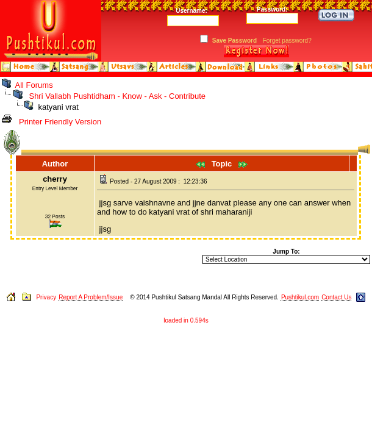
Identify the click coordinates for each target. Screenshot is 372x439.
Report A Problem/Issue (91, 297)
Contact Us (336, 297)
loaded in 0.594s (185, 320)
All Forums (34, 85)
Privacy (46, 297)
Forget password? (287, 40)
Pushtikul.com (300, 297)
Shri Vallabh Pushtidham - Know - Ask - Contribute (117, 96)
